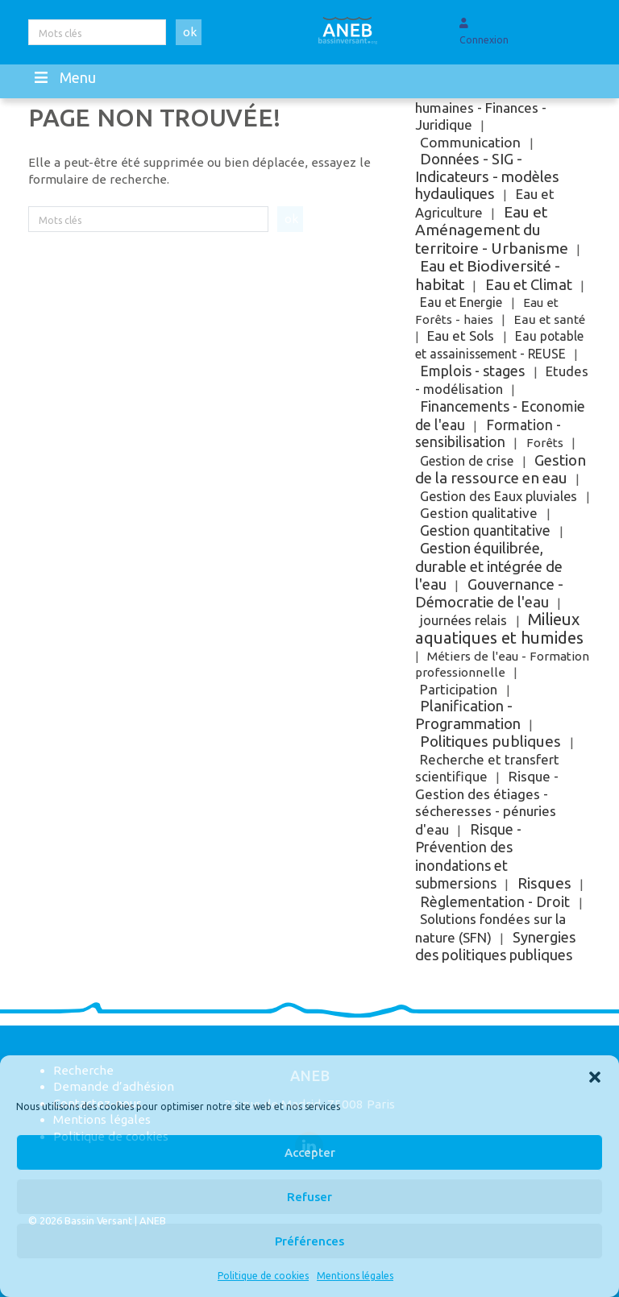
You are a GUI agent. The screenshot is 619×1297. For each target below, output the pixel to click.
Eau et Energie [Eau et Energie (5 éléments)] (461, 302)
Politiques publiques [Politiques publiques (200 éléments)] (490, 741)
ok (190, 32)
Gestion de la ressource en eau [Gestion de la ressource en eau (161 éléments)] (500, 469)
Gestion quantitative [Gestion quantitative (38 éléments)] (485, 530)
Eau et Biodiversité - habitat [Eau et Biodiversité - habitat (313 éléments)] (487, 275)
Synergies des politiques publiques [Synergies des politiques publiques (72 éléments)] (495, 946)
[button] (595, 1075)
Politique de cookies (263, 1275)
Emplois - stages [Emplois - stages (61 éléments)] (472, 371)
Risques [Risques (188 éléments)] (544, 883)
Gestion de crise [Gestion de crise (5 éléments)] (466, 461)
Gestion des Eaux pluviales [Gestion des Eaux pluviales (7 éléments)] (498, 496)
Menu (63, 77)
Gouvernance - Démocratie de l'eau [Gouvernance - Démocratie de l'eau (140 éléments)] (489, 593)
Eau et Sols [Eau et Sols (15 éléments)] (460, 335)
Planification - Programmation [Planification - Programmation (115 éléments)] (468, 715)
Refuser (309, 1197)
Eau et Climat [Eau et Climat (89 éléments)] (528, 284)
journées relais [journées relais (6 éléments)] (463, 620)
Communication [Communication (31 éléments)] (470, 142)
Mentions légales (355, 1275)
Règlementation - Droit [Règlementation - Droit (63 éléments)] (495, 901)
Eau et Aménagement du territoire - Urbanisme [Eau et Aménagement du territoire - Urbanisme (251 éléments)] (491, 230)
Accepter (310, 1152)
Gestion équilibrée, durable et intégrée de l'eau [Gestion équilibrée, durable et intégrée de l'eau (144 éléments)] (489, 566)
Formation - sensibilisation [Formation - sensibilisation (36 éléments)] (487, 433)
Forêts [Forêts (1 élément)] (544, 443)
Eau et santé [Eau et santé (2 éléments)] (549, 319)
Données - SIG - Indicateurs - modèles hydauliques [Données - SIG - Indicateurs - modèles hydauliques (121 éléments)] (487, 176)
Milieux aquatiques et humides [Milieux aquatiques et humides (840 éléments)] (499, 628)
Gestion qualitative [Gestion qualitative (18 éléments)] (479, 512)
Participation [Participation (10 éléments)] (458, 689)
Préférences (309, 1241)
